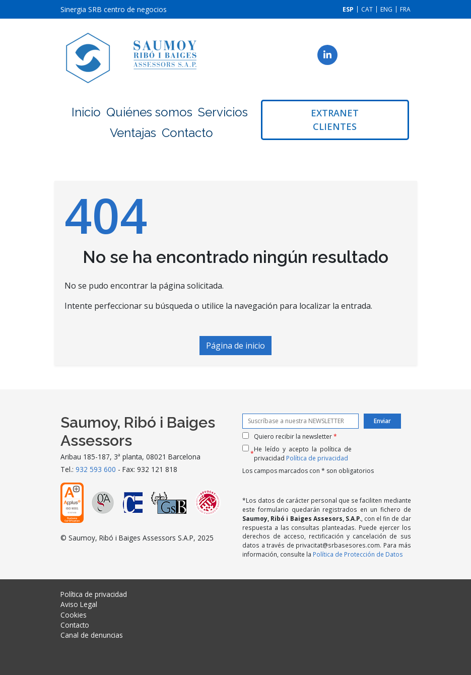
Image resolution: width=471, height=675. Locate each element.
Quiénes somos (149, 112)
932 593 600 (96, 469)
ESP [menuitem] (348, 9)
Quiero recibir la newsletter (295, 436)
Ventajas (133, 132)
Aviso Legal (78, 604)
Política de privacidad (317, 458)
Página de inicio (235, 345)
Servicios (223, 112)
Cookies (73, 615)
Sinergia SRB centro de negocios (113, 9)
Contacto (187, 132)
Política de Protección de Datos (358, 554)
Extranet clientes (335, 119)
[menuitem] (348, 9)
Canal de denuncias (91, 635)
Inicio (86, 112)
